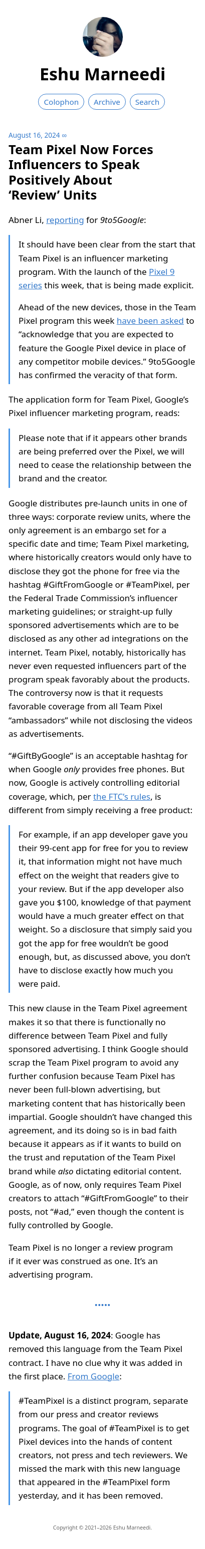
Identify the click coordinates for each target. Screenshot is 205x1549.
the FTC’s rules (121, 796)
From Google (93, 1376)
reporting (65, 219)
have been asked (150, 320)
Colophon (61, 102)
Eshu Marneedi (102, 73)
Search (147, 102)
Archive (107, 102)
